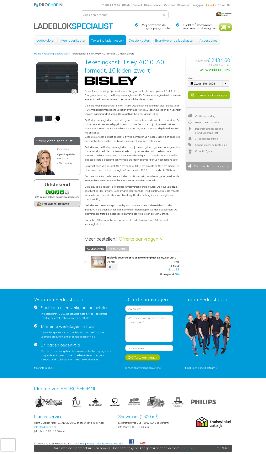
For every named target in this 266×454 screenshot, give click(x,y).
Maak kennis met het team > (201, 367)
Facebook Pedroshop (131, 442)
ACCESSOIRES (95, 248)
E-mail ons (63, 149)
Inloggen (197, 5)
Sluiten (222, 448)
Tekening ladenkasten (107, 40)
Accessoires (209, 40)
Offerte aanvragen (142, 357)
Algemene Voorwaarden (109, 443)
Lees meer (188, 448)
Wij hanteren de (154, 25)
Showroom (183, 5)
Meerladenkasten (73, 40)
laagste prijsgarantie (156, 28)
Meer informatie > (44, 367)
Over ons (169, 5)
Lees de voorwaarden (87, 359)
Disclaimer (79, 443)
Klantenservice (153, 5)
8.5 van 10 (217, 5)
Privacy (90, 443)
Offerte (126, 5)
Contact (137, 5)
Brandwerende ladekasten (175, 40)
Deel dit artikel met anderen (209, 166)
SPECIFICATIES (118, 248)
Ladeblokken (45, 40)
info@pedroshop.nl (45, 426)
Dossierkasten (139, 40)
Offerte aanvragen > (140, 239)
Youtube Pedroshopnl (142, 443)
